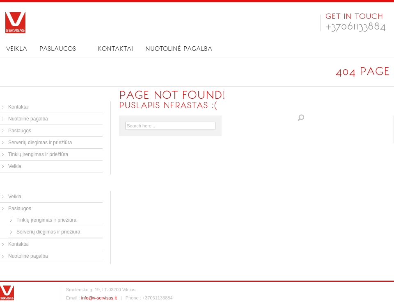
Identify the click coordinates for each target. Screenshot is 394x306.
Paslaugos (57, 48)
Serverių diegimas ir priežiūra (40, 142)
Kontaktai (115, 48)
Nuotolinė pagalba (178, 48)
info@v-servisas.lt (99, 297)
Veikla (16, 48)
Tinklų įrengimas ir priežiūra (38, 154)
